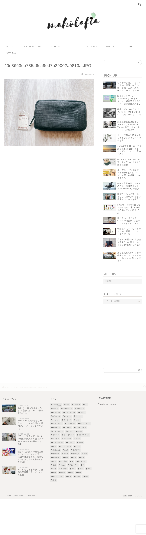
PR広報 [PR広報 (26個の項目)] (55, 409)
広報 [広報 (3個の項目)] (82, 457)
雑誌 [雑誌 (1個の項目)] (86, 476)
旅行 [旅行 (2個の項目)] (54, 465)
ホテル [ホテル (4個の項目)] (78, 439)
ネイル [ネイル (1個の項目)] (79, 431)
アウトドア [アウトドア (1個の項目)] (80, 409)
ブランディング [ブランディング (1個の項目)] (69, 435)
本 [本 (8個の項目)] (83, 465)
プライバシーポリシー (15, 495)
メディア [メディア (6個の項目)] (71, 442)
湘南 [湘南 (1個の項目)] (73, 469)
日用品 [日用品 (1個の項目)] (63, 465)
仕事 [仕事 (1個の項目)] (66, 450)
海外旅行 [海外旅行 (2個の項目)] (64, 469)
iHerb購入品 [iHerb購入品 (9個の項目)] (57, 405)
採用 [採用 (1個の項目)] (54, 461)
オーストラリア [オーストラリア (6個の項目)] (70, 412)
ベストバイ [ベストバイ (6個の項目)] (67, 439)
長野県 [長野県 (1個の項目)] (78, 476)
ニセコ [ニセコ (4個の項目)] (70, 431)
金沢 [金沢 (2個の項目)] (69, 476)
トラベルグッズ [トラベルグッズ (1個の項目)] (58, 431)
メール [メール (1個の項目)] (81, 442)
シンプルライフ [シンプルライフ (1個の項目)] (85, 424)
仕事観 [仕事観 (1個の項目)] (66, 454)
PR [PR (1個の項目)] (86, 405)
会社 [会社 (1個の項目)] (85, 454)
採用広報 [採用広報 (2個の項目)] (64, 461)
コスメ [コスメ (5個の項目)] (78, 420)
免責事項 (31, 495)
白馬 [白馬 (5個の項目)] (89, 469)
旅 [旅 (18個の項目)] (72, 461)
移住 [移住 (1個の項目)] (71, 472)
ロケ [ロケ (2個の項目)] (54, 446)
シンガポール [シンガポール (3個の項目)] (71, 424)
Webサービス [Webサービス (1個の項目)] (67, 409)
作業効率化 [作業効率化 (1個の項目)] (56, 457)
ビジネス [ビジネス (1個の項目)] (56, 435)
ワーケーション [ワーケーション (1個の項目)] (66, 446)
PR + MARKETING (32, 46)
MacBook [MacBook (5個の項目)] (77, 405)
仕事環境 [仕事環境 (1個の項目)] (56, 454)
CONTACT (12, 53)
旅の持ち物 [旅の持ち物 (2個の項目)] (81, 461)
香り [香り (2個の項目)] (54, 480)
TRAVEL (110, 46)
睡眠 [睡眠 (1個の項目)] (54, 472)
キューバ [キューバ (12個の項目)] (56, 420)
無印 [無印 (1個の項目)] (81, 469)
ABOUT (10, 46)
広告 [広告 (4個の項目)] (74, 457)
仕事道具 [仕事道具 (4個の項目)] (76, 454)
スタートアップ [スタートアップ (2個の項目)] (81, 427)
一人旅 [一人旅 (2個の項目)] (78, 446)
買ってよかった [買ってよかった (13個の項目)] (58, 476)
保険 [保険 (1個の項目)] (66, 457)
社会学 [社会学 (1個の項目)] (63, 472)
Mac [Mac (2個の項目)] (67, 405)
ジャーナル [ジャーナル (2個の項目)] (56, 427)
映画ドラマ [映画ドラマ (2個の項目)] (73, 465)
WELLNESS (92, 46)
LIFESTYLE (73, 46)
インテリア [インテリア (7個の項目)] (56, 412)
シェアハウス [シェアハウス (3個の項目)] (57, 424)
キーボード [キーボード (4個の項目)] (67, 420)
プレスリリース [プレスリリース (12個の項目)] (84, 435)
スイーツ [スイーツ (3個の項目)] (68, 427)
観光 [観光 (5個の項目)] (79, 472)
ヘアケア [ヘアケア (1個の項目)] (56, 439)
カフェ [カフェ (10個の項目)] (82, 412)
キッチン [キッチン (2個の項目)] (68, 416)
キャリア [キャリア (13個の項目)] (79, 416)
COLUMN (127, 46)
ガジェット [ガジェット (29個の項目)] (56, 416)
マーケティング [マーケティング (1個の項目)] (58, 442)
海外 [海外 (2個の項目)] (54, 469)
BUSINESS (54, 46)
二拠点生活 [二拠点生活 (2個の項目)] (56, 450)
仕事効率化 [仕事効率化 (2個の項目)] (76, 450)
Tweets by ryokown (107, 404)
